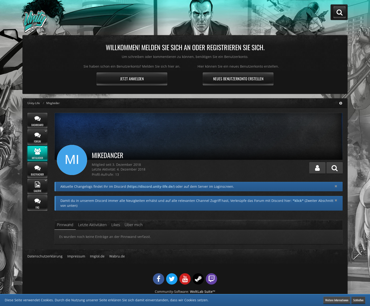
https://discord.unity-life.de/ (151, 186)
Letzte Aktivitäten (92, 224)
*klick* (298, 200)
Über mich (134, 224)
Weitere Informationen (336, 300)
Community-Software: (185, 291)
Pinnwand (65, 224)
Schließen (358, 300)
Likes (115, 224)
